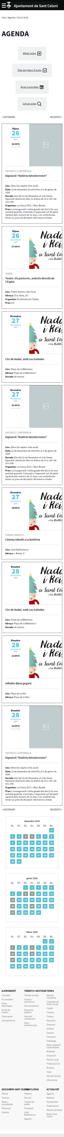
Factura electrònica (29, 1000)
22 (51, 849)
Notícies (50, 1097)
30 (12, 861)
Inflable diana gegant (18, 683)
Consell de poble (29, 1103)
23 (12, 855)
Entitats (50, 1028)
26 (32, 855)
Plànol (5, 1093)
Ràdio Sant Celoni (52, 1115)
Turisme (5, 1097)
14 (45, 842)
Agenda (11, 17)
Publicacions (53, 1105)
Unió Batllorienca (29, 1113)
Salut (49, 1071)
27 (38, 855)
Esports (50, 1032)
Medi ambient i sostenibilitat (54, 1046)
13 (38, 842)
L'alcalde (6, 995)
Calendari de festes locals (53, 1003)
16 (12, 849)
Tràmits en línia (31, 995)
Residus (50, 1067)
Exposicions (52, 1101)
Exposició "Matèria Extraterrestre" (26, 176)
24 (19, 855)
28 (45, 855)
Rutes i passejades (7, 1103)
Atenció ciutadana (51, 996)
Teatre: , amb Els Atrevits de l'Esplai (29, 280)
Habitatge (51, 1040)
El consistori (7, 999)
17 (19, 849)
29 (51, 855)
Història (5, 1112)
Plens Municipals (7, 1004)
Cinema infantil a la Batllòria (22, 539)
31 (19, 861)
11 (25, 842)
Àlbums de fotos (54, 1109)
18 (25, 849)
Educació (51, 1020)
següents (56, 117)
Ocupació (51, 1055)
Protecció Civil (53, 1063)
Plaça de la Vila (21, 697)
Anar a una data (29, 87)
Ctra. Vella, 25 (20, 295)
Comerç (50, 1012)
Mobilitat (51, 1051)
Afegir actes (29, 53)
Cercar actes (29, 103)
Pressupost (7, 1016)
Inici (4, 17)
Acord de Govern (6, 1011)
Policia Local (53, 1059)
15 (51, 842)
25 (25, 855)
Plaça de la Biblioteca (24, 372)
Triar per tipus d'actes (29, 70)
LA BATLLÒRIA (31, 1089)
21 (45, 849)
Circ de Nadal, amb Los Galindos (24, 359)
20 (38, 849)
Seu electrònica (31, 1005)
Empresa (51, 1024)
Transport (28, 1108)
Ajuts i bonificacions (30, 1024)
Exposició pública (28, 1011)
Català (50, 1008)
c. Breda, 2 (19, 553)
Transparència (8, 1020)
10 (19, 842)
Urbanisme (52, 1080)
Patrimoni (6, 1108)
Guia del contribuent (29, 1017)
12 (32, 842)
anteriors (8, 117)
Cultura (50, 1016)
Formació (51, 1036)
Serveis (27, 1097)
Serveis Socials (54, 1075)
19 (32, 849)
